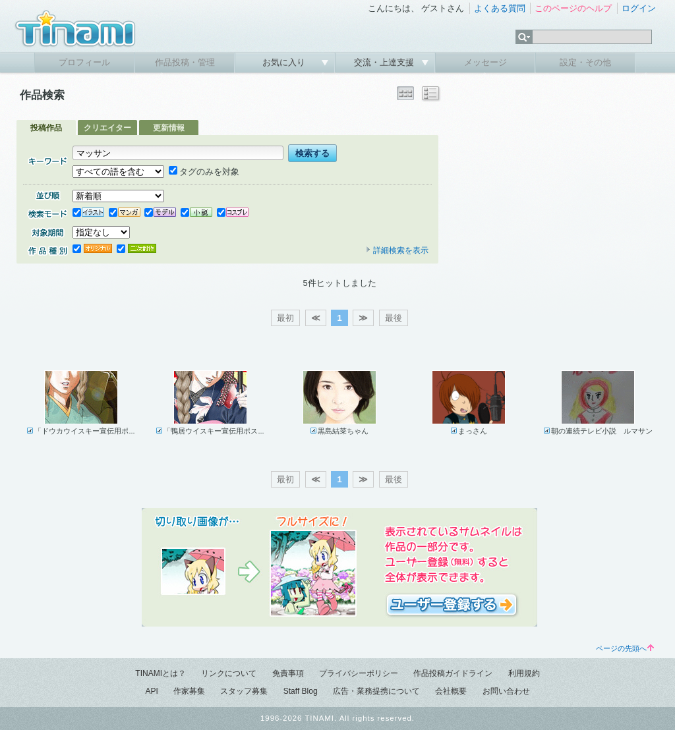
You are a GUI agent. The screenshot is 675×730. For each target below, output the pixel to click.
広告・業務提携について (376, 691)
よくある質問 (499, 8)
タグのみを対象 (204, 172)
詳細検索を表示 (396, 250)
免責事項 (288, 673)
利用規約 (524, 673)
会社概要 (451, 691)
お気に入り (285, 62)
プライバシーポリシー (358, 673)
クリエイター (107, 127)
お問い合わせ (506, 691)
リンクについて (228, 673)
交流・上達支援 (385, 62)
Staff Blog (300, 691)
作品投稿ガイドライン (452, 673)
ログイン (639, 8)
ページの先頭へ (625, 648)
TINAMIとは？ (160, 673)
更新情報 (169, 127)
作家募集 (189, 691)
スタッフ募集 (244, 691)
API (151, 691)
